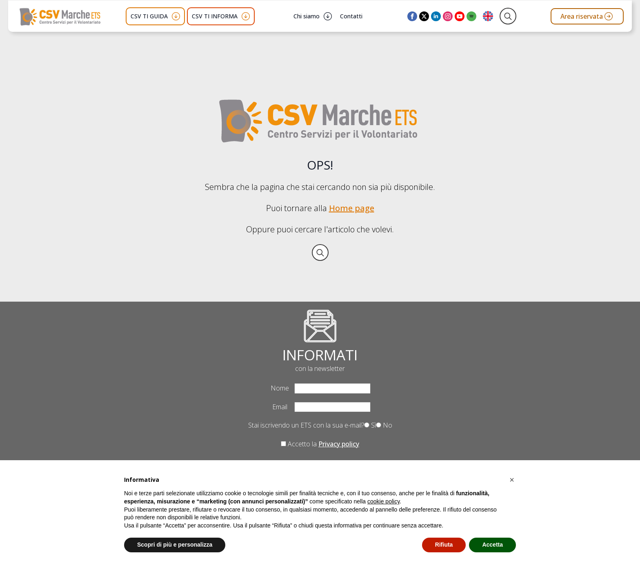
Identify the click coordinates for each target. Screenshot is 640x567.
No (384, 425)
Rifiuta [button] (444, 544)
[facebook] (412, 16)
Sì (370, 425)
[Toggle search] (508, 16)
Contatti (351, 16)
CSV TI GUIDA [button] (149, 16)
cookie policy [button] (383, 501)
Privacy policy (338, 443)
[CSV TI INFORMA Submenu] (246, 16)
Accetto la (320, 443)
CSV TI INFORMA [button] (215, 16)
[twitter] (424, 16)
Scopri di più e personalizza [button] (174, 544)
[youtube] (459, 16)
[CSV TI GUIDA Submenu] (176, 16)
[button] (511, 479)
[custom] (471, 16)
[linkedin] (436, 16)
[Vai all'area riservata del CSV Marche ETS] (587, 16)
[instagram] (448, 16)
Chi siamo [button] (306, 16)
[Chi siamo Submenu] (328, 16)
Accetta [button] (492, 544)
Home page (351, 208)
